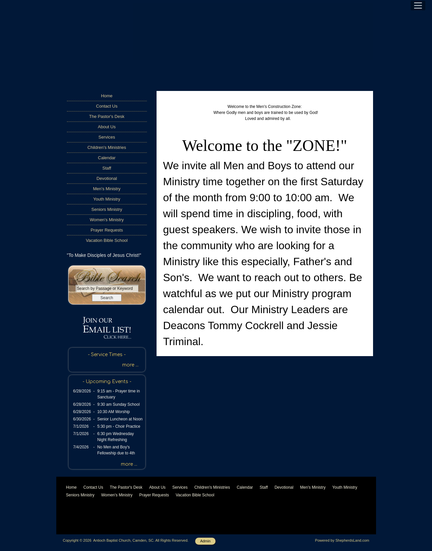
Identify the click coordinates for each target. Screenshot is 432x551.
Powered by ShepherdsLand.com (342, 540)
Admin (205, 541)
